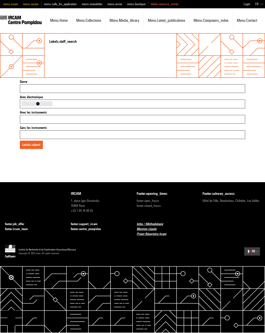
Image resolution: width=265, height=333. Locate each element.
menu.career (31, 4)
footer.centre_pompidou (88, 229)
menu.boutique (136, 4)
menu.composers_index (211, 20)
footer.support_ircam (86, 224)
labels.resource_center (165, 4)
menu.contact (247, 20)
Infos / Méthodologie (152, 224)
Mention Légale (149, 229)
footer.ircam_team (19, 229)
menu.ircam (10, 4)
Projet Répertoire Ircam (154, 234)
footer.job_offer (17, 224)
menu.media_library (124, 20)
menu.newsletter (92, 4)
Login (247, 4)
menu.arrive (114, 4)
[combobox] (132, 88)
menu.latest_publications (166, 20)
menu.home (59, 20)
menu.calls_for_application (60, 4)
